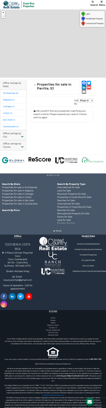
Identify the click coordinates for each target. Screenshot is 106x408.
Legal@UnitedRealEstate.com (53, 395)
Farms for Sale (64, 216)
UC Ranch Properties (88, 255)
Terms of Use (53, 332)
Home (53, 318)
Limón (7, 113)
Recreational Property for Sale (73, 213)
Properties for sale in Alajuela (17, 190)
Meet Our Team (53, 325)
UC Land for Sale (88, 260)
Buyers (53, 320)
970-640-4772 (23, 265)
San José (9, 119)
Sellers (53, 323)
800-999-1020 (95, 359)
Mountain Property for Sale (71, 193)
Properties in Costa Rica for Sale (74, 197)
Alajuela (8, 99)
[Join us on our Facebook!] (3, 296)
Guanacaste (10, 126)
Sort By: (75, 102)
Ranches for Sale (66, 200)
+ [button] (3, 12)
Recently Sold (53, 335)
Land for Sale (64, 190)
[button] (13, 135)
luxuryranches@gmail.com (18, 280)
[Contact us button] (89, 402)
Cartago (8, 106)
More (57, 230)
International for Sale (68, 187)
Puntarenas (10, 93)
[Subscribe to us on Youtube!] (28, 296)
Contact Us (53, 328)
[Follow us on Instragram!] (3, 304)
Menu (102, 3)
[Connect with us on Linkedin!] (12, 296)
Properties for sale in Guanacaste (20, 203)
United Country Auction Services (88, 249)
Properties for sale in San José (18, 200)
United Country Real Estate (88, 244)
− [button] (3, 16)
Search (93, 3)
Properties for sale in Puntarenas (19, 187)
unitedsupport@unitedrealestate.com (72, 376)
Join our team (88, 266)
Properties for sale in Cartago (17, 193)
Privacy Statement (53, 330)
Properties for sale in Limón (16, 197)
